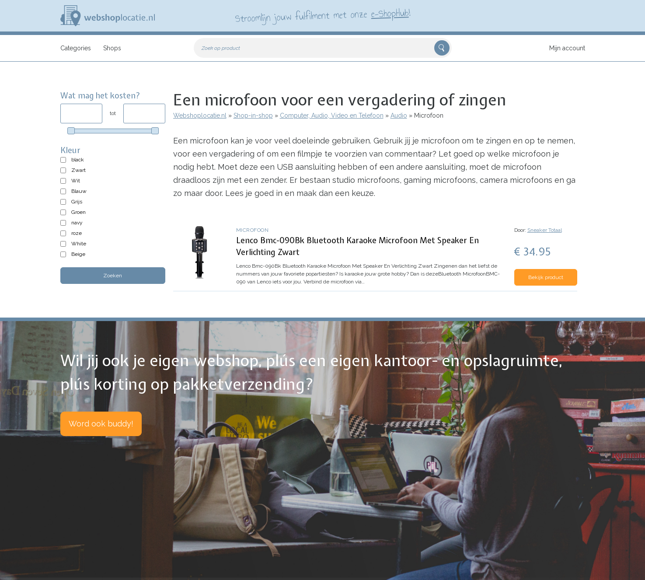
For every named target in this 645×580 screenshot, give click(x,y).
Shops (112, 48)
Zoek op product (221, 48)
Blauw (79, 191)
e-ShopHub (389, 13)
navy (77, 223)
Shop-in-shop (253, 115)
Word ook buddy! (101, 423)
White (78, 244)
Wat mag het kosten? (100, 95)
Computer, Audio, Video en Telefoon (332, 115)
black (77, 160)
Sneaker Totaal (544, 230)
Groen (78, 212)
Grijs (76, 202)
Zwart (78, 170)
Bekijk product (545, 277)
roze (76, 233)
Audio (398, 115)
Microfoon (252, 230)
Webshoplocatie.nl (200, 115)
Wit (75, 181)
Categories (75, 48)
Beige (78, 254)
